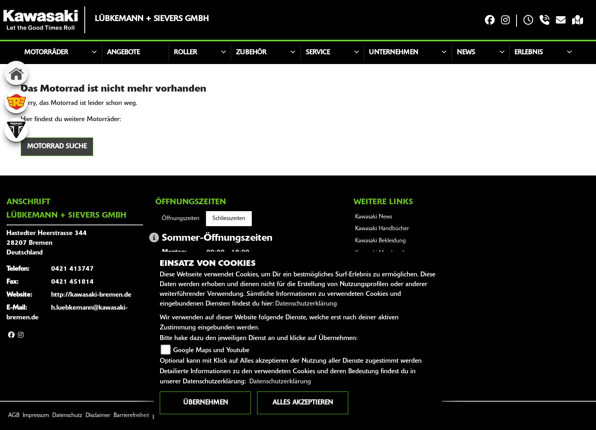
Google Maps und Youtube (211, 350)
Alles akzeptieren (302, 403)
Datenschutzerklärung (306, 304)
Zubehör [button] (251, 52)
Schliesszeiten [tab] (228, 219)
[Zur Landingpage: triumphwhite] (16, 130)
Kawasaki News (373, 217)
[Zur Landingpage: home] (16, 73)
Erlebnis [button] (529, 52)
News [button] (466, 52)
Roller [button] (185, 52)
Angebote (123, 52)
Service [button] (318, 52)
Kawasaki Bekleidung (380, 241)
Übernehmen (205, 403)
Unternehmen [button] (393, 52)
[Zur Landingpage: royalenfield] (16, 101)
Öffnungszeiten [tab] (180, 219)
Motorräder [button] (46, 52)
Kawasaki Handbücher (382, 229)
